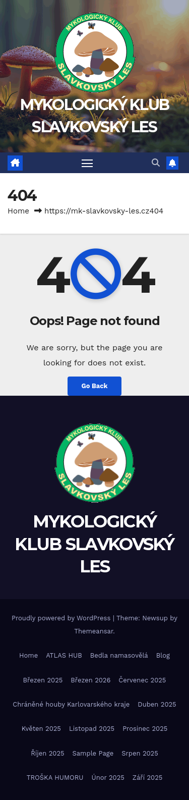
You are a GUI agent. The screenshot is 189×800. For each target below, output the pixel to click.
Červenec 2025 (142, 680)
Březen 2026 (90, 680)
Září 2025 (148, 777)
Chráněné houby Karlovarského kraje (71, 704)
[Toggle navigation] (87, 163)
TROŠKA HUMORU (55, 777)
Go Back (95, 386)
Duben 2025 (157, 704)
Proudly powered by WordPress (62, 618)
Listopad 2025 (91, 728)
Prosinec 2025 (144, 728)
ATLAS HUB (64, 655)
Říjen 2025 (47, 753)
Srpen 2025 (139, 753)
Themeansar (93, 631)
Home (18, 211)
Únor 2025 (108, 777)
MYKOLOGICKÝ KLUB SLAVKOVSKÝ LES (94, 543)
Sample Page (93, 753)
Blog (163, 655)
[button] (156, 163)
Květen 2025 (41, 728)
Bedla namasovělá (119, 655)
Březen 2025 (43, 680)
